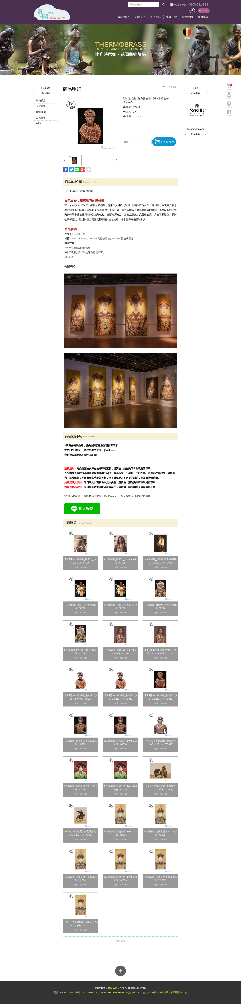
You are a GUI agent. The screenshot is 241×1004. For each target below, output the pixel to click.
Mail (110, 992)
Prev (6, 58)
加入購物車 (164, 141)
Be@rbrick (41, 112)
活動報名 (40, 117)
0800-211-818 (191, 4)
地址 (144, 992)
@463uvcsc (111, 496)
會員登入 (229, 95)
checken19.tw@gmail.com (126, 992)
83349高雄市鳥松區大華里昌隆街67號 (167, 992)
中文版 (203, 11)
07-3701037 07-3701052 (93, 992)
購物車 (229, 86)
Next (234, 58)
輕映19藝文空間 (52, 12)
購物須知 (229, 104)
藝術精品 (40, 100)
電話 (55, 992)
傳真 (77, 992)
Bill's (38, 123)
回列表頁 (120, 941)
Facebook (192, 10)
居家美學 (40, 106)
